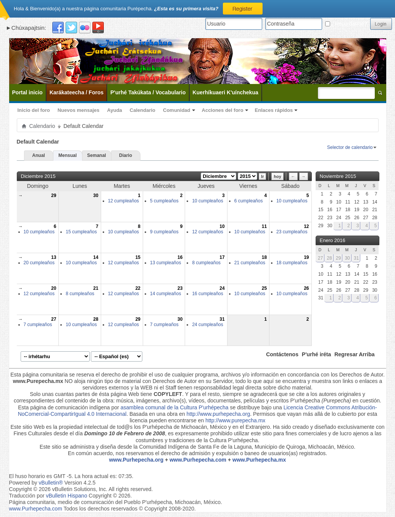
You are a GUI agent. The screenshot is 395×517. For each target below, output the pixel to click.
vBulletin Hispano (66, 496)
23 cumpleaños (291, 231)
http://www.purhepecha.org (218, 414)
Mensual (67, 155)
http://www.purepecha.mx (235, 420)
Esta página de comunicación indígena (64, 407)
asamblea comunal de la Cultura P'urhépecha (175, 407)
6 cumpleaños (248, 201)
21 (95, 288)
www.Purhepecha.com (197, 460)
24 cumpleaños (207, 324)
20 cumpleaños (39, 262)
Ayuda (114, 110)
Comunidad (176, 110)
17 (221, 257)
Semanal (96, 155)
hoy (277, 176)
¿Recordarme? (346, 24)
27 (53, 319)
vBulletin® (51, 483)
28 (95, 319)
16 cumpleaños (207, 293)
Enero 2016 (332, 240)
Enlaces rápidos (274, 110)
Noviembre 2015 (338, 176)
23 (179, 288)
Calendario (142, 110)
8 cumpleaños (206, 262)
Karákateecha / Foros (77, 92)
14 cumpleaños (165, 293)
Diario (125, 155)
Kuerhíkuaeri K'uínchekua (225, 92)
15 (137, 257)
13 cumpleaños (165, 262)
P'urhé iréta (316, 354)
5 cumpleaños (164, 201)
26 (306, 288)
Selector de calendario (349, 147)
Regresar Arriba (354, 354)
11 (264, 226)
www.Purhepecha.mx (259, 460)
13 (53, 257)
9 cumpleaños (164, 231)
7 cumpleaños (38, 324)
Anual (38, 155)
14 (95, 257)
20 (53, 288)
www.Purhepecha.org (136, 460)
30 (95, 195)
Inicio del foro (34, 110)
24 (221, 288)
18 (264, 257)
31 (221, 319)
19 (306, 257)
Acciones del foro (222, 110)
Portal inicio (27, 92)
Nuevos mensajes (79, 110)
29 (53, 195)
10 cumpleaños (207, 201)
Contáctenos (282, 354)
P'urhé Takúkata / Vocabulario (147, 92)
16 (179, 257)
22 (137, 288)
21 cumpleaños (249, 262)
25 (264, 288)
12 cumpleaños (123, 201)
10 (221, 226)
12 (306, 226)
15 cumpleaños (81, 231)
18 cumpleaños (291, 262)
